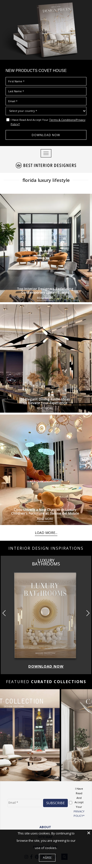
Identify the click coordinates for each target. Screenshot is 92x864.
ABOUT (45, 827)
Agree (47, 858)
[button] (88, 613)
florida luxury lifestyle (46, 180)
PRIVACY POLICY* (79, 813)
